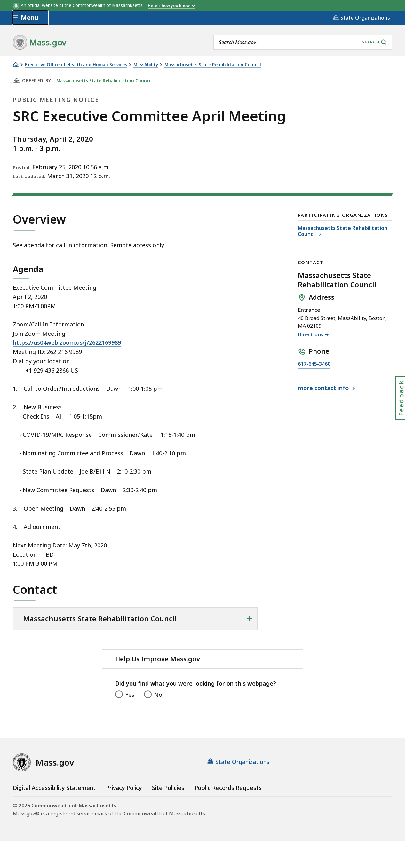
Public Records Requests (228, 787)
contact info (324, 388)
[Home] (16, 64)
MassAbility (145, 64)
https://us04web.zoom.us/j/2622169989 (67, 342)
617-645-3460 (314, 364)
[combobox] (302, 42)
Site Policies (168, 787)
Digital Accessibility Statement (54, 787)
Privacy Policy (124, 787)
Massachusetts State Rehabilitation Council (212, 64)
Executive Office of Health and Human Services (76, 64)
